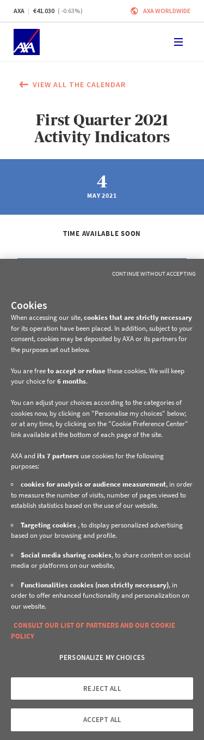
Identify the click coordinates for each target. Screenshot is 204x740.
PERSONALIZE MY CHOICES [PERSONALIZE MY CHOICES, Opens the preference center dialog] (102, 657)
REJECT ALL (101, 688)
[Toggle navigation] (178, 42)
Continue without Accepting (154, 273)
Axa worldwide (166, 11)
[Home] (27, 42)
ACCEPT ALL (102, 719)
